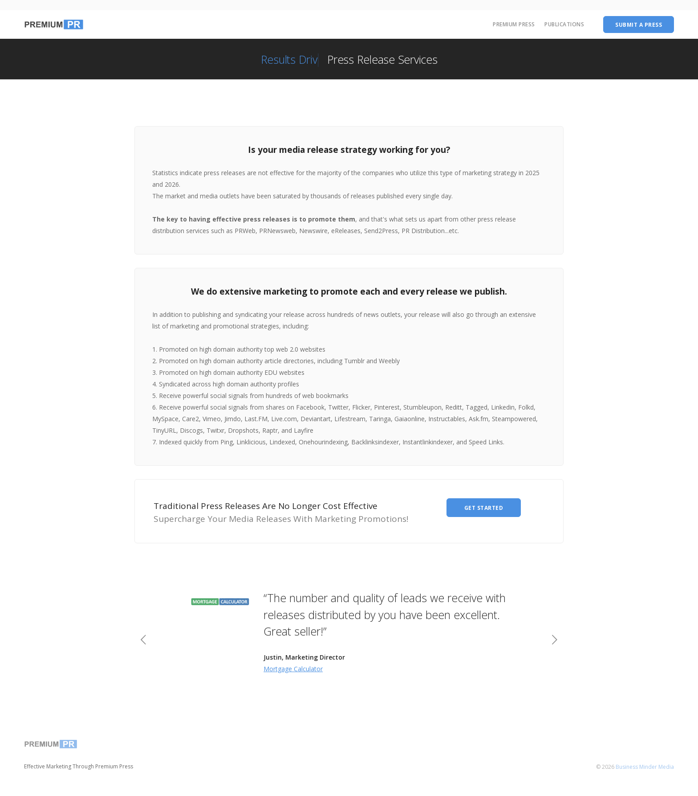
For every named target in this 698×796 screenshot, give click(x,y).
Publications (564, 24)
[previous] (143, 640)
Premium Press (514, 24)
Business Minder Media (645, 767)
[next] (555, 640)
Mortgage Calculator (293, 669)
